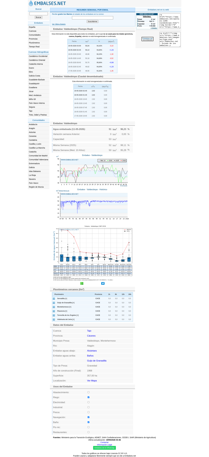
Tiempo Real (34, 47)
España (32, 27)
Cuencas (32, 31)
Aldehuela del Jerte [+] (65, 319)
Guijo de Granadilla (96, 360)
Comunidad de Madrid (38, 156)
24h (130, 294)
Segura (32, 107)
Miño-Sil (32, 99)
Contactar (104, 442)
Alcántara (92, 350)
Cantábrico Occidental (38, 56)
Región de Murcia (36, 187)
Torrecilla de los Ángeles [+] (68, 315)
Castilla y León (35, 144)
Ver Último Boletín (59, 24)
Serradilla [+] (62, 298)
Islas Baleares (35, 171)
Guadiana (33, 87)
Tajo (30, 111)
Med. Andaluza (35, 95)
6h (116, 294)
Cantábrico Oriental (37, 60)
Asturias (32, 132)
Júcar (31, 91)
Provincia (98, 294)
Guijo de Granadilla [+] (65, 303)
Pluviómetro (59, 294)
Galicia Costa (34, 76)
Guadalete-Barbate (37, 80)
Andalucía (33, 124)
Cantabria (33, 140)
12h (123, 294)
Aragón (32, 128)
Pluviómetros (34, 43)
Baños (90, 355)
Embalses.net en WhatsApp (104, 448)
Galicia (32, 167)
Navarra (32, 179)
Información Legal (104, 445)
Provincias (33, 39)
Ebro (31, 72)
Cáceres (91, 335)
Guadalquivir (34, 83)
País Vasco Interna (37, 103)
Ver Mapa (92, 380)
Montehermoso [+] (64, 307)
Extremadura (34, 163)
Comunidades (35, 35)
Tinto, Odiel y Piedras (38, 115)
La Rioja (32, 175)
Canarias (32, 136)
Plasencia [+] (62, 311)
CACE (98, 298)
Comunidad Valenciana (38, 159)
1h (109, 294)
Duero (31, 68)
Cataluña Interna (36, 64)
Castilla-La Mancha (37, 148)
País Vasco (33, 183)
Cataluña (32, 152)
